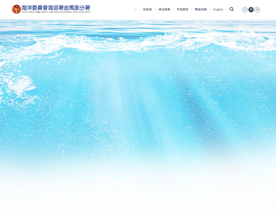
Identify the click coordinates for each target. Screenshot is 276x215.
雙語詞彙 (201, 9)
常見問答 (183, 9)
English (218, 9)
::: (135, 9)
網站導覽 (164, 9)
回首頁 (147, 9)
